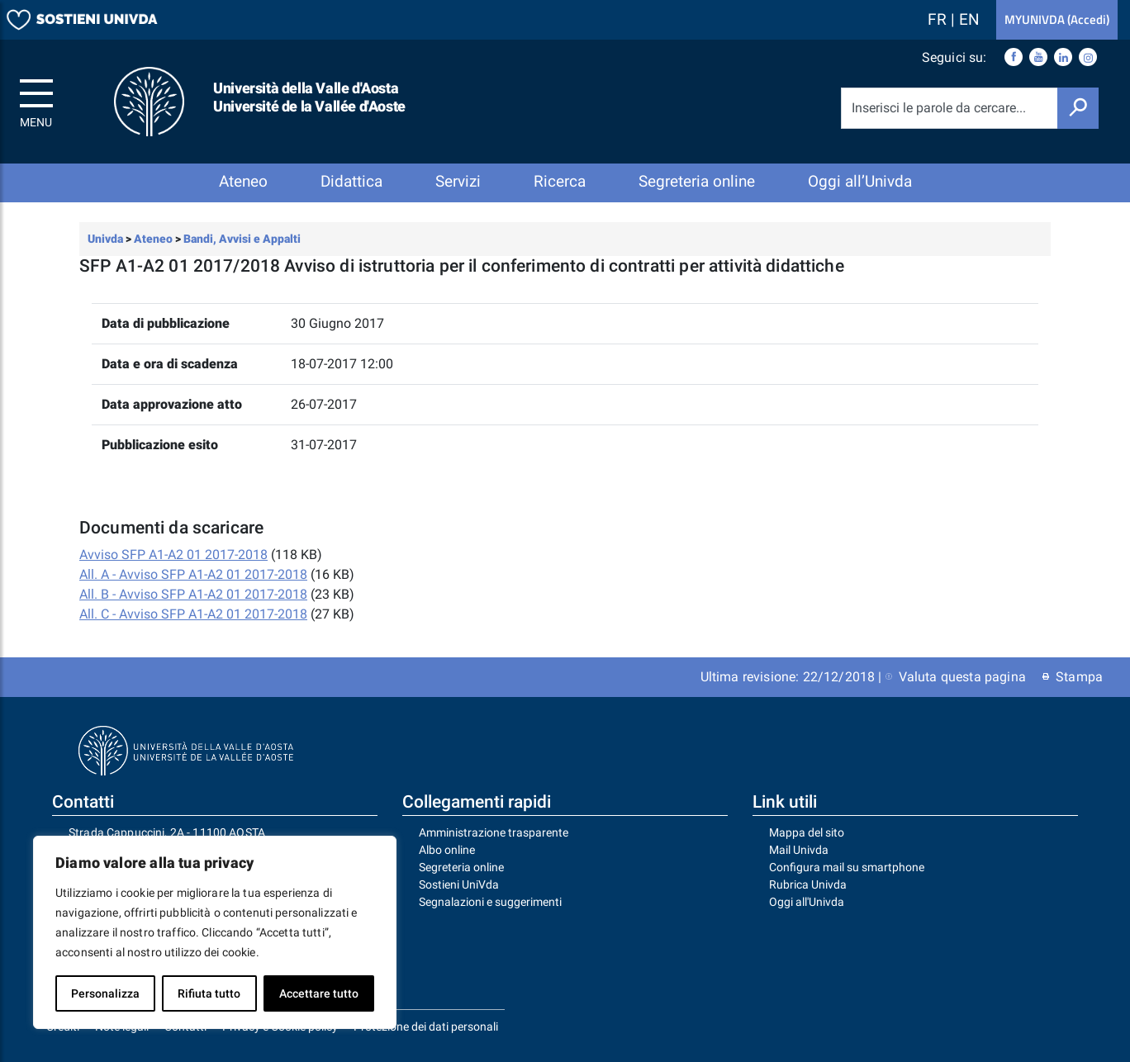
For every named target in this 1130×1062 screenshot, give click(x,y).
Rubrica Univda (808, 884)
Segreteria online (697, 181)
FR (939, 19)
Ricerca (560, 181)
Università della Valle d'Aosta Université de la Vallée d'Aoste (309, 97)
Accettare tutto (318, 993)
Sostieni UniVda (459, 884)
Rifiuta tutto (209, 993)
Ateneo (243, 181)
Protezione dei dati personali (426, 1026)
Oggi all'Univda (806, 901)
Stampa (1072, 677)
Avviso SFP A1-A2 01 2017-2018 (173, 554)
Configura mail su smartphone (846, 867)
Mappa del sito (806, 832)
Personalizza (105, 993)
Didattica (351, 181)
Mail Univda (799, 849)
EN (969, 19)
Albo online (447, 849)
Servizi (458, 181)
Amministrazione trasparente (493, 832)
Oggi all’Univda (860, 181)
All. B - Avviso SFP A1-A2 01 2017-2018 (193, 594)
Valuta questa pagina (955, 677)
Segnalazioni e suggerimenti (490, 901)
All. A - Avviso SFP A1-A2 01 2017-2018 (193, 574)
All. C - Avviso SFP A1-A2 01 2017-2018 (193, 614)
